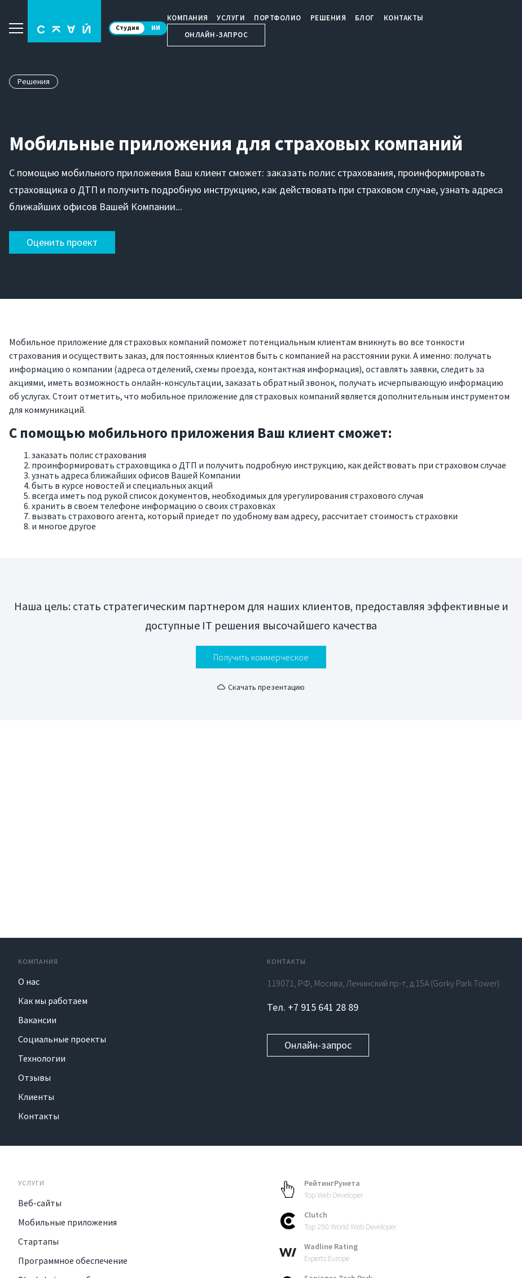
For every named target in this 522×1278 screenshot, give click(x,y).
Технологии (41, 1058)
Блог (365, 17)
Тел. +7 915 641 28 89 (312, 1007)
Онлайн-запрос (216, 34)
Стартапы (38, 1241)
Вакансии (37, 1019)
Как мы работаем (52, 1000)
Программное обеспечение (73, 1260)
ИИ (155, 28)
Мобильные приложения (67, 1222)
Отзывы (34, 1077)
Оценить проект (62, 242)
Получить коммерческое (261, 657)
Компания (187, 17)
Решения (328, 17)
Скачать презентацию (261, 687)
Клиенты (36, 1096)
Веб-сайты (40, 1203)
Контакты (404, 17)
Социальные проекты (62, 1039)
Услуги (231, 17)
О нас (29, 981)
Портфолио (277, 17)
